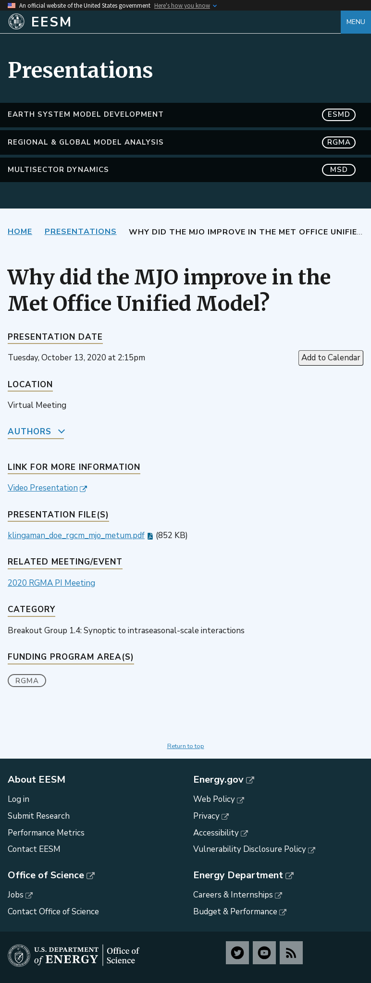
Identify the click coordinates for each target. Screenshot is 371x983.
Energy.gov (218, 780)
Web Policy (214, 799)
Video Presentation (43, 487)
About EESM (36, 780)
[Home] (174, 22)
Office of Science (46, 875)
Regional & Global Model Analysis (182, 142)
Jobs (16, 894)
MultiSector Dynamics (182, 170)
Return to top (185, 746)
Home (20, 231)
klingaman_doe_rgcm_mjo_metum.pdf (76, 535)
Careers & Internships (233, 894)
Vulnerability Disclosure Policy (249, 849)
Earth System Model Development (182, 115)
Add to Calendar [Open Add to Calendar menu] (330, 357)
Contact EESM (34, 849)
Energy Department (238, 875)
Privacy (206, 816)
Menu (355, 21)
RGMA (27, 681)
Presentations (81, 231)
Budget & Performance (235, 911)
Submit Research (39, 816)
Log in (18, 799)
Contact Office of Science (53, 911)
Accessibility (216, 832)
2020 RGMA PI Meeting (51, 583)
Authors (29, 431)
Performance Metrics (46, 832)
